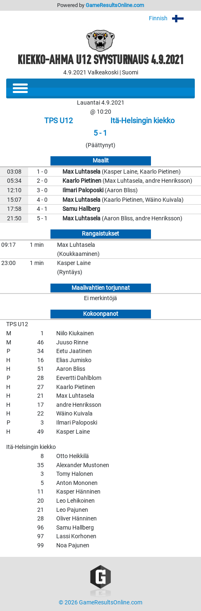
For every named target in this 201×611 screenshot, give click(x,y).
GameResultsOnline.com (115, 5)
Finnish (172, 18)
